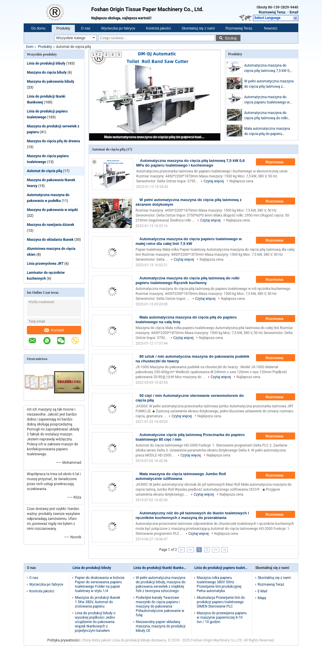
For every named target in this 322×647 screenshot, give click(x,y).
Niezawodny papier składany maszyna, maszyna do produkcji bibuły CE (161, 626)
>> (215, 550)
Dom (29, 47)
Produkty (63, 28)
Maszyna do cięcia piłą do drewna (53, 141)
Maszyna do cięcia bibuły (47, 72)
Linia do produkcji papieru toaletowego (224, 568)
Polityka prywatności (63, 640)
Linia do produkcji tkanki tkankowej (161, 568)
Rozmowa (278, 162)
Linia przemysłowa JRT (45, 264)
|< (181, 550)
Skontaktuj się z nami (197, 28)
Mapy (262, 598)
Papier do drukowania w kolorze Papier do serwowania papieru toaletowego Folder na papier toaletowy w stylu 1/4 (99, 584)
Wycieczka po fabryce (118, 28)
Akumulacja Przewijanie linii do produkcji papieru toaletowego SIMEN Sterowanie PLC (221, 602)
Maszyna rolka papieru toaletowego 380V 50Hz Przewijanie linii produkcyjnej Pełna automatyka (219, 584)
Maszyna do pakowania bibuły (50, 81)
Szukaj (230, 38)
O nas (85, 28)
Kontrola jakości (158, 28)
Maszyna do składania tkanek (50, 240)
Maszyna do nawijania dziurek (50, 225)
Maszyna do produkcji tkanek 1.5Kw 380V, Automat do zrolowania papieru (97, 602)
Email (294, 12)
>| (224, 550)
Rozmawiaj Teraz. (272, 12)
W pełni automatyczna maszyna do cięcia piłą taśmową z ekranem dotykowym (269, 84)
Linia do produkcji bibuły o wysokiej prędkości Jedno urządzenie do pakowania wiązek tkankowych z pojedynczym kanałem (95, 622)
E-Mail (262, 591)
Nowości (270, 28)
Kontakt (54, 330)
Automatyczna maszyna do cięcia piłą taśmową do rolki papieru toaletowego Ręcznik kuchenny (266, 116)
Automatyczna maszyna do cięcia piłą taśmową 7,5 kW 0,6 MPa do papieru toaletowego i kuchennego (268, 68)
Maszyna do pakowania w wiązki (52, 210)
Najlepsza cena (241, 181)
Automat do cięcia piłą (44, 171)
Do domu (38, 28)
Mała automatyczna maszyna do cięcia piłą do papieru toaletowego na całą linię (155, 137)
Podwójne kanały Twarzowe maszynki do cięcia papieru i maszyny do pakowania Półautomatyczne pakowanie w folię (160, 606)
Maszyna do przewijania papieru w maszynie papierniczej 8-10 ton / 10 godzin (222, 617)
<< (190, 550)
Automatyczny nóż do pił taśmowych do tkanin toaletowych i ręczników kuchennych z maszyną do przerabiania (192, 515)
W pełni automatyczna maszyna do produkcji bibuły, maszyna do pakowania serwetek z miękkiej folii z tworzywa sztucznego (161, 584)
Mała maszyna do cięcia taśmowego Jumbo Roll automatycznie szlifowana (181, 476)
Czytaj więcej (214, 181)
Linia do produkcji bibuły (46, 63)
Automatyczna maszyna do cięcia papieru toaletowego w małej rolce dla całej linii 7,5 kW (268, 100)
